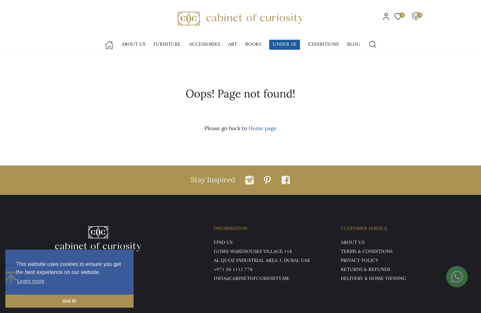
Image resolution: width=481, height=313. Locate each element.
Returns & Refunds (365, 269)
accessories (204, 44)
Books (253, 44)
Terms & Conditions (366, 251)
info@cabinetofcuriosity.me (252, 278)
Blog (353, 44)
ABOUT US (352, 242)
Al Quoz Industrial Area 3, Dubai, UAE (262, 260)
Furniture (167, 44)
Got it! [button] (69, 301)
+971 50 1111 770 (233, 269)
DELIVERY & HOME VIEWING (373, 278)
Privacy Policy (359, 260)
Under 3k (285, 44)
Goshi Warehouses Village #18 (253, 251)
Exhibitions (323, 44)
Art (232, 44)
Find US (223, 242)
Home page (263, 128)
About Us (133, 44)
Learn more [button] (30, 281)
